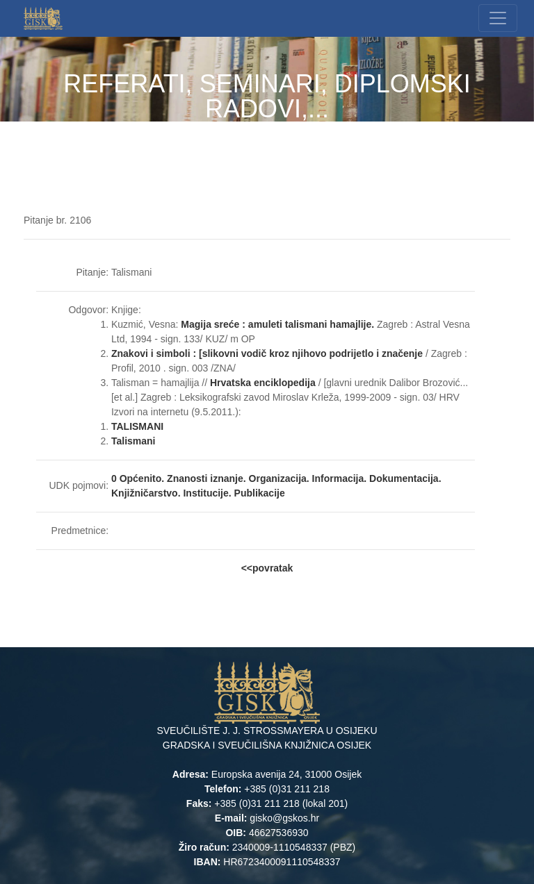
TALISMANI (137, 426)
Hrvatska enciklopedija (264, 382)
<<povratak (267, 568)
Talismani (133, 441)
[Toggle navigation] (497, 18)
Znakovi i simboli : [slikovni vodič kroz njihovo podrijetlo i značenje (267, 353)
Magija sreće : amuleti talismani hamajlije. (277, 324)
